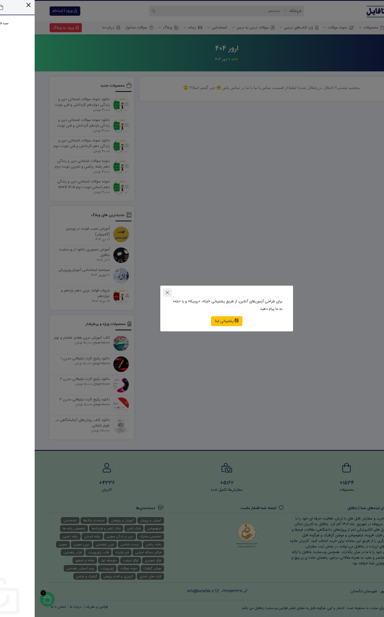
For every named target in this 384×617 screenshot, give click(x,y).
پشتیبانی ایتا (192, 321)
